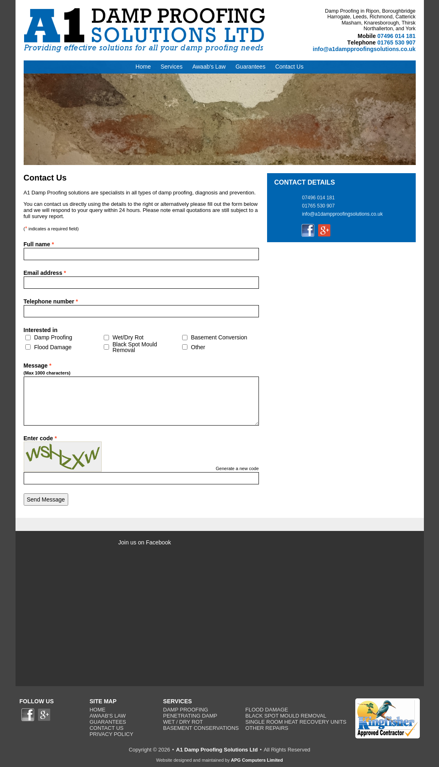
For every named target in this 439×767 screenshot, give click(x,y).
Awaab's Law (107, 716)
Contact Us (106, 728)
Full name (39, 244)
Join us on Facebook (144, 542)
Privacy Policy (111, 734)
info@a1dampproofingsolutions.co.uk (364, 49)
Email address (45, 273)
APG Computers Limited (257, 760)
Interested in (41, 330)
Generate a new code (237, 468)
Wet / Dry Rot (183, 722)
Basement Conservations (200, 728)
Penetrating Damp (190, 716)
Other (198, 347)
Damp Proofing (53, 337)
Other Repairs (266, 728)
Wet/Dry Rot (128, 337)
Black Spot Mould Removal (135, 347)
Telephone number (51, 301)
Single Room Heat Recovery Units (296, 722)
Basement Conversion (219, 337)
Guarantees (107, 722)
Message (52, 369)
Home (97, 710)
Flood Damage (53, 347)
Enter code (40, 438)
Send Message (46, 499)
